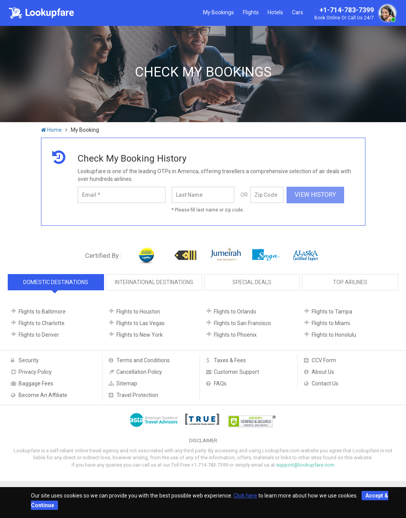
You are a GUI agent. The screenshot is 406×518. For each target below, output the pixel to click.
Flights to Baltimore (42, 311)
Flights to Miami (331, 323)
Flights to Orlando (235, 311)
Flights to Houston (138, 311)
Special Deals (251, 282)
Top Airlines (350, 282)
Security (29, 360)
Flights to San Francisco (242, 323)
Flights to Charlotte (42, 323)
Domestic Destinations (55, 282)
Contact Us (325, 383)
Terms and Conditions (143, 360)
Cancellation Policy (139, 372)
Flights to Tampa (332, 311)
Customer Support (236, 372)
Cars (297, 12)
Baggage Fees (36, 383)
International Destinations (154, 282)
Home (51, 130)
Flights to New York (139, 334)
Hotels (275, 12)
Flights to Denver (39, 334)
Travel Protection (137, 395)
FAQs (220, 383)
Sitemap (126, 383)
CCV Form (324, 360)
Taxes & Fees (230, 360)
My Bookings (218, 12)
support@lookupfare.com (305, 465)
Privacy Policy (35, 372)
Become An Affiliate (43, 395)
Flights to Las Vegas (140, 323)
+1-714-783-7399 (354, 14)
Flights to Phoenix (235, 334)
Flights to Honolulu (334, 334)
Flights (251, 12)
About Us (323, 372)
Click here (245, 495)
